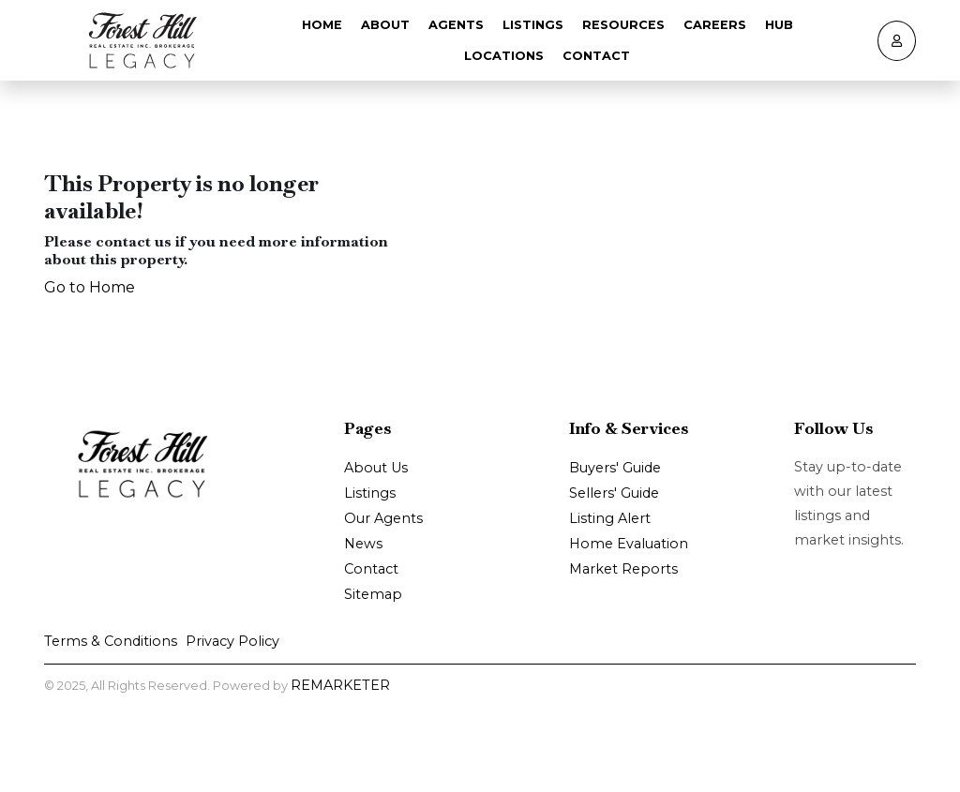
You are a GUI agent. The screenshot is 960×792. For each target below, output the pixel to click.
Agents (456, 25)
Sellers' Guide (614, 493)
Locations (504, 56)
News (363, 543)
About (385, 25)
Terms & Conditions (110, 641)
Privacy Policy (232, 641)
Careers (714, 25)
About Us (376, 467)
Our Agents (383, 518)
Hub (779, 25)
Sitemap (373, 594)
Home (322, 25)
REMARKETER (340, 685)
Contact (596, 56)
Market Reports (623, 568)
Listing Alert (610, 518)
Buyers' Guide (615, 467)
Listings (532, 25)
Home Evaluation (628, 543)
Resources (623, 25)
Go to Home (89, 287)
